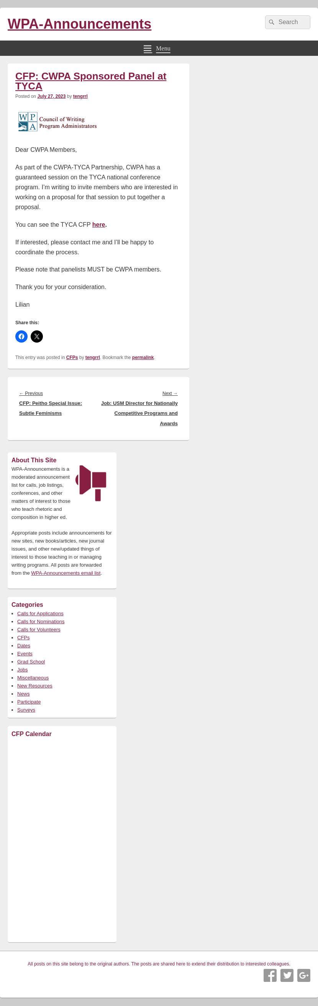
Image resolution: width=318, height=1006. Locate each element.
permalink (143, 357)
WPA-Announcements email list (65, 573)
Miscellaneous (33, 678)
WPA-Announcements (79, 24)
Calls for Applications (40, 613)
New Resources (34, 686)
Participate (29, 702)
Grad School (31, 662)
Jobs (22, 670)
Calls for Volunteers (39, 629)
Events (25, 654)
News (23, 694)
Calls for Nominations (41, 621)
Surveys (26, 710)
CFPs (72, 357)
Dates (23, 645)
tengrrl (80, 96)
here (98, 224)
